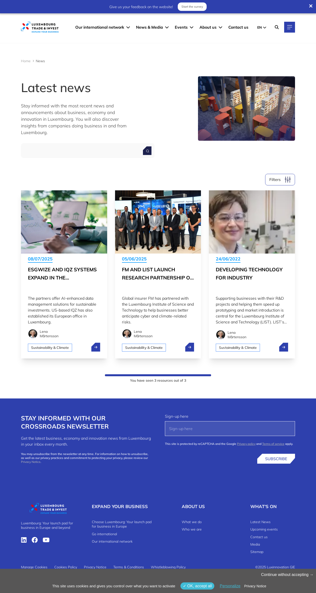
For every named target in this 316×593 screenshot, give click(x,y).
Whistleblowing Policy (168, 567)
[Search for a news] (147, 150)
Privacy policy (246, 444)
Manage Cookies (34, 567)
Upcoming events (264, 529)
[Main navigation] (289, 27)
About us (208, 27)
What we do (192, 522)
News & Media (149, 27)
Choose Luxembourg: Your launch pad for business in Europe (122, 524)
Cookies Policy (65, 567)
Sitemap (256, 552)
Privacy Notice (30, 462)
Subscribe (276, 458)
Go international (104, 534)
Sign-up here (176, 416)
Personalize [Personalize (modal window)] (230, 586)
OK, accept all (197, 586)
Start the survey (192, 6)
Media (255, 544)
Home (26, 61)
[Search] (276, 27)
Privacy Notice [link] (255, 586)
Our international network (99, 27)
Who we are (192, 529)
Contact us (238, 27)
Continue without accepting (287, 575)
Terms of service (273, 444)
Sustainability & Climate (50, 347)
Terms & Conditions (128, 567)
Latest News (260, 522)
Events (181, 27)
